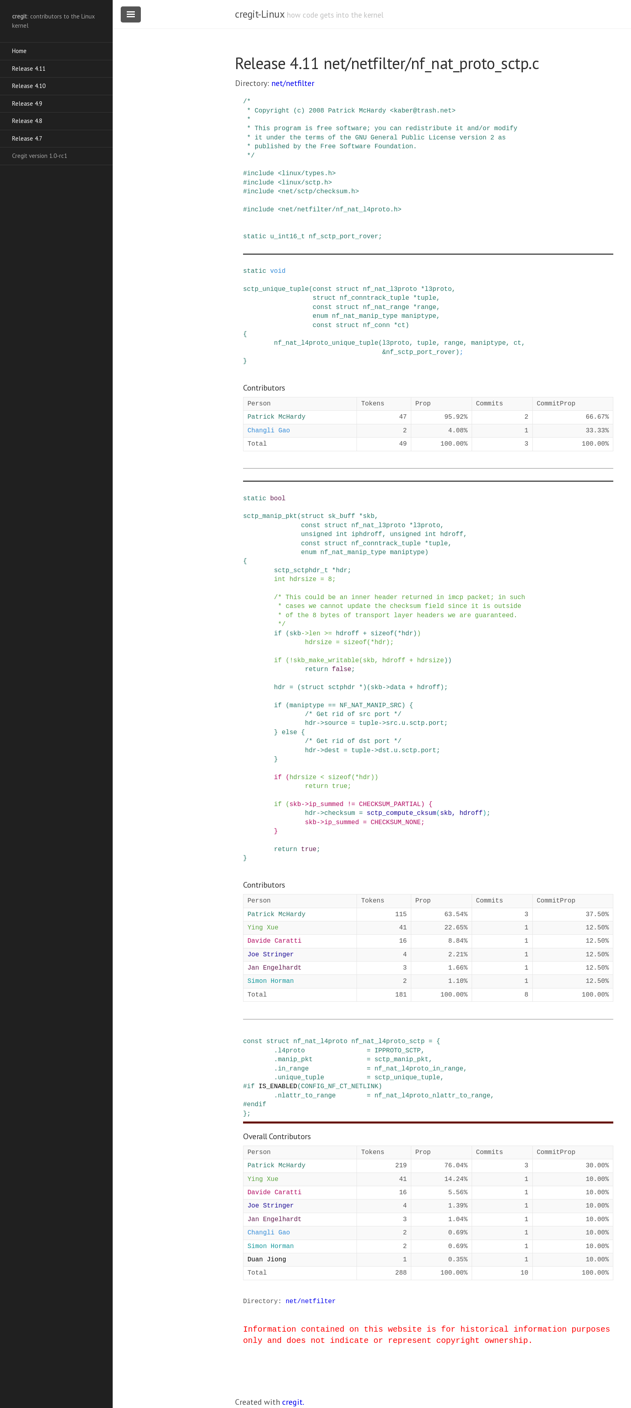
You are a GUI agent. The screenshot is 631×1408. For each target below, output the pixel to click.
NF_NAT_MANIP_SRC (371, 705)
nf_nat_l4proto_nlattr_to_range (432, 1095)
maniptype (419, 316)
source (336, 723)
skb (369, 516)
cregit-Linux (259, 14)
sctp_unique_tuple (276, 289)
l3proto (438, 289)
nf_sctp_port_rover (343, 236)
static (254, 236)
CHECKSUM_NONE (396, 822)
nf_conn (376, 325)
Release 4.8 (27, 121)
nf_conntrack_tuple (374, 298)
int (341, 534)
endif (256, 1104)
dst (384, 750)
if (278, 633)
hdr (341, 570)
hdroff (452, 534)
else (289, 732)
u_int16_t (287, 236)
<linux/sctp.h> (305, 182)
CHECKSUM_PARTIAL (390, 804)
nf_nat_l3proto (390, 289)
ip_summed (326, 804)
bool (277, 498)
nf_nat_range (386, 307)
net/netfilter (292, 83)
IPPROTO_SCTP (397, 1050)
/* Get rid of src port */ (353, 714)
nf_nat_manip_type (365, 316)
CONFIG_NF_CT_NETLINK (339, 1086)
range (426, 307)
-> (305, 633)
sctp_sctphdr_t (301, 570)
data (397, 687)
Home (19, 51)
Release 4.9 (27, 103)
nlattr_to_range (307, 1095)
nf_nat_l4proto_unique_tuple (326, 343)
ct (401, 325)
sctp (417, 723)
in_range (293, 1068)
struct (347, 289)
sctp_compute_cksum (401, 813)
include (260, 173)
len (314, 633)
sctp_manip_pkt (270, 516)
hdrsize (302, 579)
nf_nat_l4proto (320, 1041)
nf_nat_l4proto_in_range (418, 1068)
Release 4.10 (28, 86)
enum (320, 316)
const (322, 289)
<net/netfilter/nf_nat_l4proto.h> (339, 209)
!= (351, 804)
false (341, 669)
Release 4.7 (27, 138)
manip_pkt (295, 1059)
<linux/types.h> (307, 173)
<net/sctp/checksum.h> (318, 191)
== (332, 705)
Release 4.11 (28, 68)
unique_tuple (301, 1077)
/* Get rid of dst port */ (353, 741)
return (316, 669)
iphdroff (366, 534)
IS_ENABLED (277, 1086)
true (339, 786)
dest (332, 750)
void (277, 271)
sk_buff (341, 516)
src (392, 723)
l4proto (291, 1050)
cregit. (293, 1402)
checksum (339, 813)
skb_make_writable (326, 660)
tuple (426, 298)
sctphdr (341, 687)
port (436, 723)
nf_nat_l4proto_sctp (388, 1041)
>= (328, 633)
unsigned (316, 534)
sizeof (382, 633)
